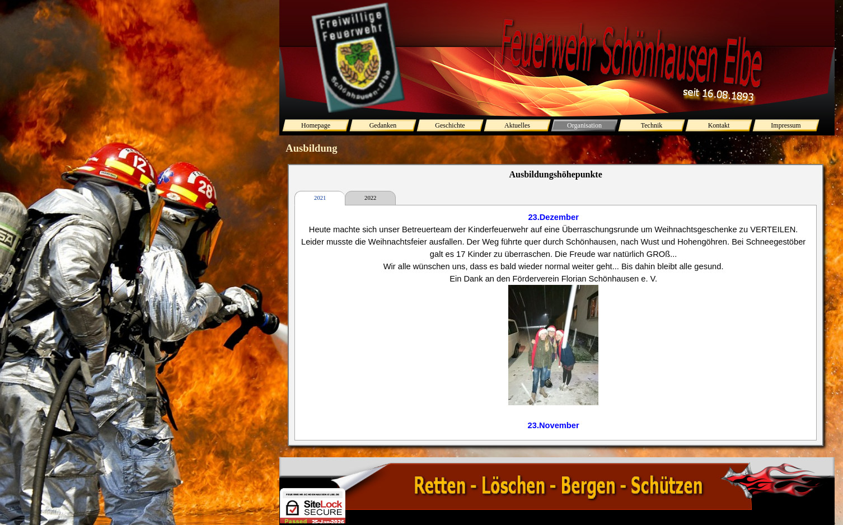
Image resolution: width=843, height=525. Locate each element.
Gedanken (383, 125)
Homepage (315, 125)
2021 (320, 198)
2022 (370, 198)
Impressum (785, 125)
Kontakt (719, 125)
